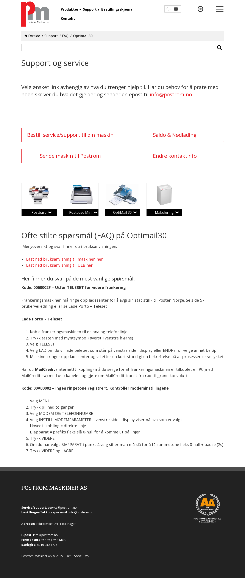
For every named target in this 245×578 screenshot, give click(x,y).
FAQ (65, 35)
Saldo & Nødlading (175, 134)
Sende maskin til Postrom (70, 155)
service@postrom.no (62, 507)
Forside (34, 35)
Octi (68, 556)
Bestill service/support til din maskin (70, 134)
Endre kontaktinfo (175, 155)
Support (51, 35)
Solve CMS (81, 556)
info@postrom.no (171, 94)
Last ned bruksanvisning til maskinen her (64, 259)
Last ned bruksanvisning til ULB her (59, 265)
